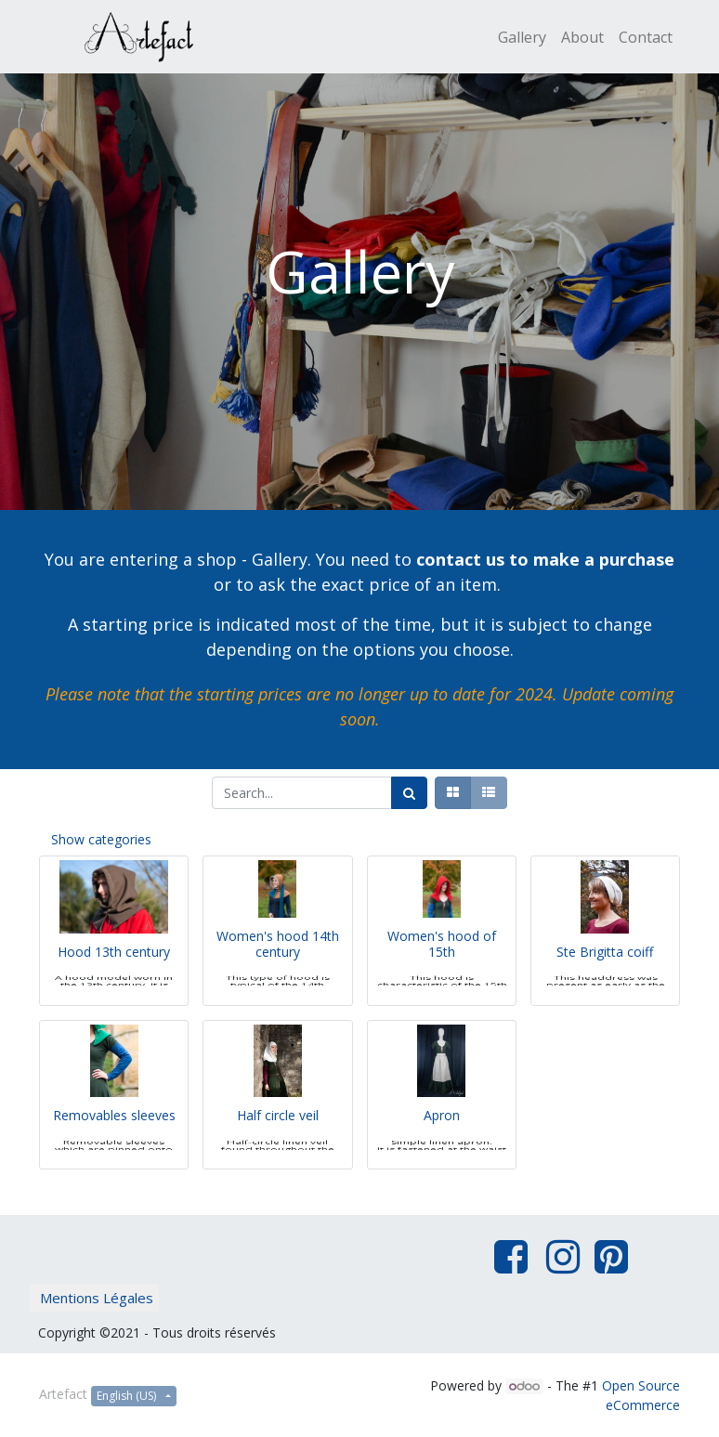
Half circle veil (278, 1141)
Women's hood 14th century (277, 969)
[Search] (409, 793)
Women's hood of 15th (441, 969)
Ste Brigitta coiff (604, 977)
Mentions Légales (96, 1297)
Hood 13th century (114, 977)
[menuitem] (522, 37)
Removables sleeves (114, 1141)
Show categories (101, 839)
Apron (442, 1141)
